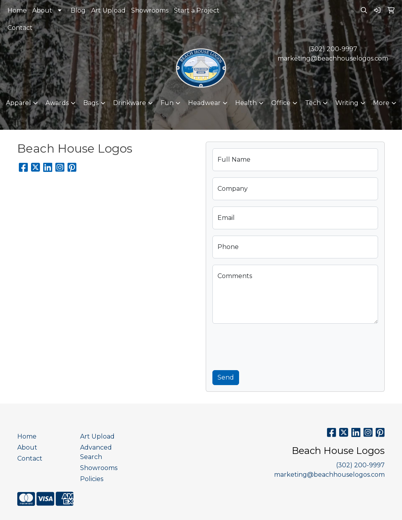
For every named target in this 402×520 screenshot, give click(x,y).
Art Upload (108, 10)
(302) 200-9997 (333, 49)
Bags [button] (91, 103)
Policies (91, 479)
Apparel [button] (18, 103)
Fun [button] (167, 103)
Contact (20, 27)
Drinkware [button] (129, 103)
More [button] (381, 103)
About (42, 10)
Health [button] (246, 103)
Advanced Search (96, 452)
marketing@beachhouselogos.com (333, 58)
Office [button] (281, 103)
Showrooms (149, 10)
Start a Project (196, 10)
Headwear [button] (204, 103)
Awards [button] (57, 103)
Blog (78, 10)
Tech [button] (313, 103)
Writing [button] (346, 103)
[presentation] (272, 345)
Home (17, 10)
